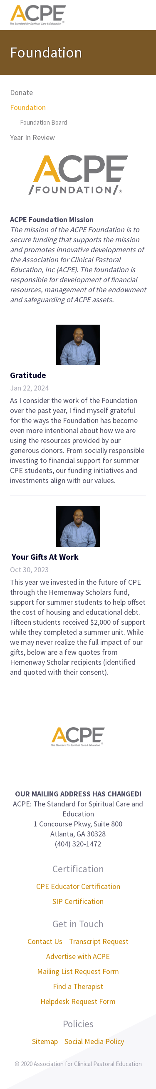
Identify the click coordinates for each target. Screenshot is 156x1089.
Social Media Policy (94, 1041)
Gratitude (28, 375)
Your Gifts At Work (44, 556)
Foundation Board (43, 122)
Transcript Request (99, 941)
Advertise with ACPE (78, 956)
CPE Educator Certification (78, 886)
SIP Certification (78, 901)
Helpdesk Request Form (78, 1001)
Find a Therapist (78, 986)
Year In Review (32, 137)
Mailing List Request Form (78, 971)
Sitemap (45, 1041)
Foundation (28, 107)
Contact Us (44, 941)
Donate (21, 92)
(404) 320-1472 (78, 844)
